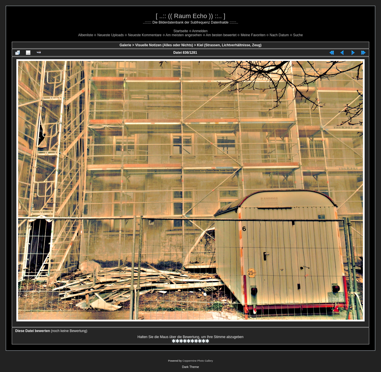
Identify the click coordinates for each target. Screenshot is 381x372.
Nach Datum (279, 35)
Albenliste (85, 35)
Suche (298, 35)
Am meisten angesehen (184, 35)
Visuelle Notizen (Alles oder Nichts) (164, 45)
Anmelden (199, 31)
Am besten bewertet (221, 35)
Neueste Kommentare (145, 35)
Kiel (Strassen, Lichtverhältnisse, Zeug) (229, 45)
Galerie (125, 45)
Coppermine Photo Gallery (197, 360)
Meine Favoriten (253, 35)
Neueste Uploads (110, 35)
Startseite (181, 31)
